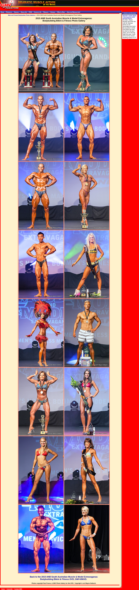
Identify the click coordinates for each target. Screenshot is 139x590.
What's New (61, 12)
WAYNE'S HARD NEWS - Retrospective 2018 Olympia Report (129, 17)
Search (16, 12)
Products (9, 12)
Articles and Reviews (130, 13)
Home (2, 12)
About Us (24, 12)
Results (45, 12)
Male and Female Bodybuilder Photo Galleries (21, 15)
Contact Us (37, 12)
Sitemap (52, 12)
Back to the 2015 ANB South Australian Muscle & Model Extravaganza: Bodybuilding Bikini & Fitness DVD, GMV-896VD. (64, 578)
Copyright (10, 589)
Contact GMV (18, 589)
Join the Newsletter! (73, 12)
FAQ (30, 12)
